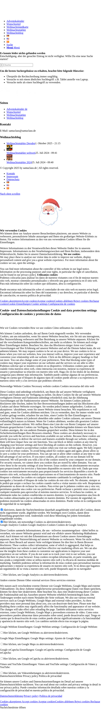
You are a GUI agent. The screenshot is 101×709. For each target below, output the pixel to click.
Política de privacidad (50, 696)
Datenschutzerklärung (11, 696)
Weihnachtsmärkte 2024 (19, 162)
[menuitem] (54, 21)
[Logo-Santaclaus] (24, 15)
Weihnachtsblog (15, 118)
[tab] (50, 327)
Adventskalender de (17, 109)
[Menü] (13, 47)
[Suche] (10, 44)
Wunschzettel (14, 112)
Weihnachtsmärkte (16, 115)
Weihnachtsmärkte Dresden (21, 143)
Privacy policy (31, 696)
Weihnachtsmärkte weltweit (21, 152)
